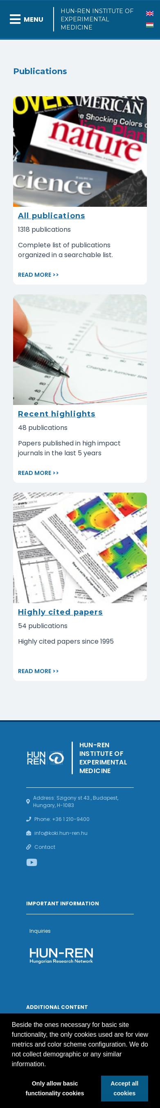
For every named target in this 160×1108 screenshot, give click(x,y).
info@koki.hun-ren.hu (61, 833)
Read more (34, 275)
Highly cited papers (60, 612)
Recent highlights (56, 413)
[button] (49, 1064)
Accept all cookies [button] (124, 1088)
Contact (44, 846)
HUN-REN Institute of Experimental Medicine (97, 19)
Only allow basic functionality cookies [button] (54, 1088)
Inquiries (40, 930)
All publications (51, 215)
